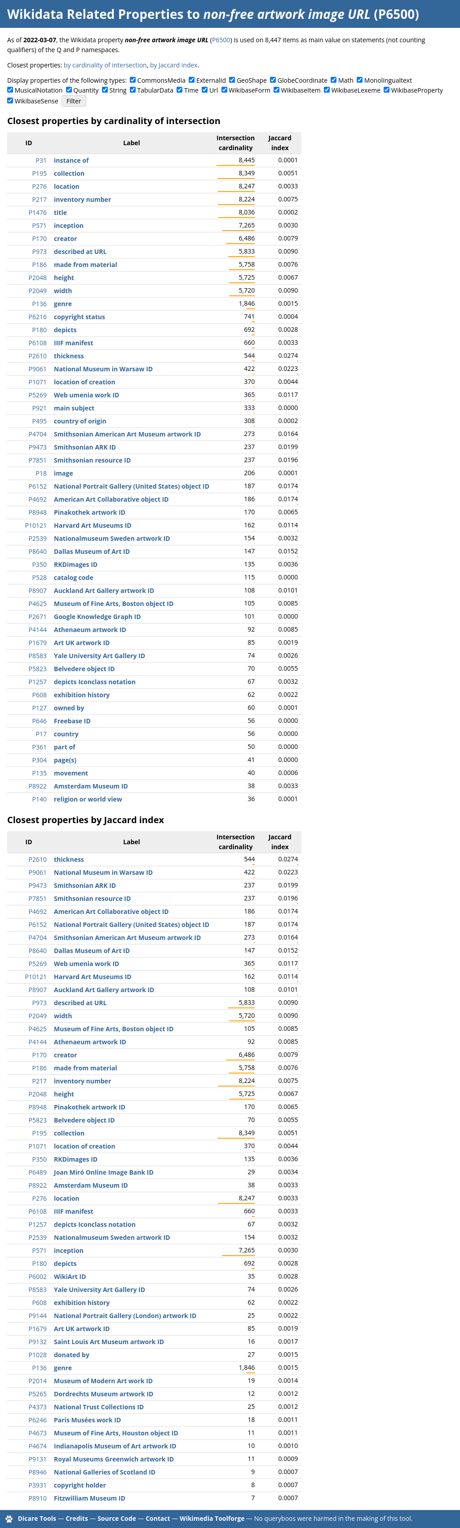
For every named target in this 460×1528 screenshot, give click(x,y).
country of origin (80, 421)
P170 (39, 238)
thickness (69, 356)
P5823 (38, 668)
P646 (39, 721)
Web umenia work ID (86, 395)
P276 (39, 186)
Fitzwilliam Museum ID (89, 1498)
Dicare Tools (37, 1518)
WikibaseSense (36, 101)
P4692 (38, 499)
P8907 (38, 590)
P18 (41, 473)
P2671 (38, 616)
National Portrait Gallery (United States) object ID (131, 486)
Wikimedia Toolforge (212, 1518)
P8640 (38, 551)
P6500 (221, 40)
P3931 (38, 1485)
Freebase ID (72, 721)
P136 (39, 303)
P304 (39, 760)
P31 (41, 160)
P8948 (38, 512)
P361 (39, 747)
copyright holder (80, 1485)
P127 (39, 708)
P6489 (38, 1172)
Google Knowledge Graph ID (97, 616)
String (118, 90)
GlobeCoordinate (302, 80)
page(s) (65, 760)
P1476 (38, 212)
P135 (39, 773)
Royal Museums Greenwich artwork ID (114, 1459)
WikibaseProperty (417, 90)
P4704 (38, 434)
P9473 (38, 447)
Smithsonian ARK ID (85, 447)
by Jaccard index (174, 65)
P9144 (38, 1315)
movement (71, 773)
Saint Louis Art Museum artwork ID (109, 1341)
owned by (69, 708)
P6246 (38, 1420)
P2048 (38, 277)
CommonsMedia (161, 80)
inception (69, 225)
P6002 (38, 1276)
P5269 (38, 395)
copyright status (79, 316)
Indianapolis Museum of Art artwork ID (115, 1446)
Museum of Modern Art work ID (103, 1381)
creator (65, 238)
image (63, 473)
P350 (39, 564)
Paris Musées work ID (87, 1420)
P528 (39, 577)
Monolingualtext (388, 80)
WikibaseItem (301, 90)
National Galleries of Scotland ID (104, 1472)
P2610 (38, 356)
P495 (39, 421)
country (66, 734)
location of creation (84, 382)
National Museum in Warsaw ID (103, 369)
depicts (65, 329)
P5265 (38, 1394)
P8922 (38, 786)
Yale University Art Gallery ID (99, 655)
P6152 (38, 486)
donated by (71, 1354)
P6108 (38, 343)
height (64, 277)
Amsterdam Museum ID (91, 786)
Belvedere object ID (84, 668)
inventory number (82, 199)
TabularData (155, 90)
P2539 (38, 538)
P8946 (38, 1472)
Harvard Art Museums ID (93, 525)
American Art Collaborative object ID (111, 499)
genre (63, 303)
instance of (71, 160)
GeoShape (252, 80)
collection (69, 173)
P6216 (38, 316)
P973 (39, 251)
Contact (158, 1518)
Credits (77, 1518)
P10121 (36, 525)
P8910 (38, 1498)
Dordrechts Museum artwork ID (103, 1394)
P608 (39, 694)
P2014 (38, 1381)
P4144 (38, 629)
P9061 (38, 369)
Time (191, 90)
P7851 (38, 460)
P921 (39, 408)
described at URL (80, 251)
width (63, 290)
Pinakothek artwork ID (89, 512)
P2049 (38, 290)
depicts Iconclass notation (95, 681)
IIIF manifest (73, 343)
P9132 (38, 1341)
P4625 (38, 603)
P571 (39, 225)
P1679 (38, 642)
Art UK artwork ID (82, 642)
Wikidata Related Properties (95, 13)
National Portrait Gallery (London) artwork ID (125, 1315)
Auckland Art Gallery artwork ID (104, 590)
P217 (39, 199)
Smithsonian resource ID (92, 460)
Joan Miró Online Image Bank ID (104, 1172)
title (60, 212)
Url (213, 90)
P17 (41, 734)
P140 (39, 799)
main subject (74, 408)
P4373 (38, 1407)
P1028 (38, 1354)
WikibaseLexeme (356, 90)
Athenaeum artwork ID (90, 629)
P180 (39, 329)
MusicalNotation (39, 90)
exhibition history (82, 694)
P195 (39, 173)
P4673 (38, 1433)
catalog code (73, 577)
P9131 (38, 1459)
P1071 (38, 382)
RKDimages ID (75, 564)
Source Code (116, 1518)
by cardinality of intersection (105, 65)
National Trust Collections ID (99, 1407)
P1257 (38, 681)
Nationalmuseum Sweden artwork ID (112, 538)
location (67, 186)
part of (64, 747)
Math (346, 80)
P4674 (38, 1446)
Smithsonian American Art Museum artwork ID (127, 434)
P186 (39, 264)
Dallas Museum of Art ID (92, 551)
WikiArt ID (70, 1276)
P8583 (38, 655)
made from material (85, 264)
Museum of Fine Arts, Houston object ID (116, 1433)
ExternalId (211, 80)
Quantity (85, 90)
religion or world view (88, 799)
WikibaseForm (249, 90)
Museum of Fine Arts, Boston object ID (113, 603)
